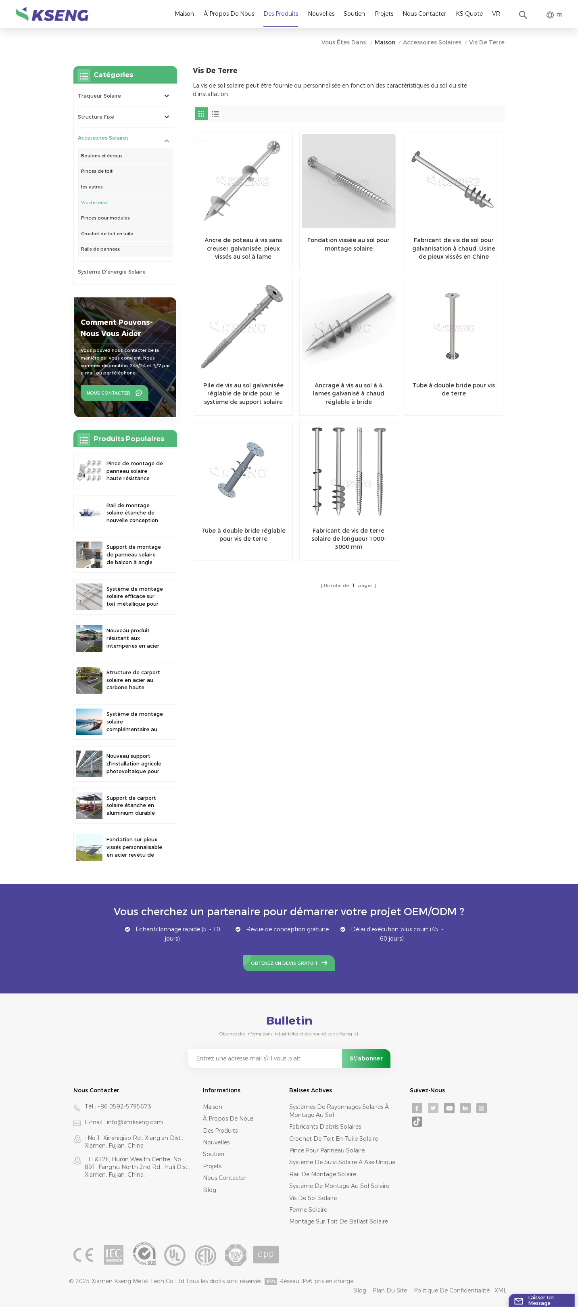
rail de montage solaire (322, 1174)
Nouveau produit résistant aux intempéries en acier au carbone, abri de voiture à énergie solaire (132, 638)
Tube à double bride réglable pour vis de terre (243, 534)
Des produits (280, 13)
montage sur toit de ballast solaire (338, 1221)
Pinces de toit (97, 171)
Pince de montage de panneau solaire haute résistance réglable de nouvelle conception (134, 471)
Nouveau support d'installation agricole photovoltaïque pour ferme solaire (133, 764)
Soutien (354, 13)
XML (501, 1290)
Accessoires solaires (432, 42)
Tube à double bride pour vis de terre (454, 389)
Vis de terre (94, 202)
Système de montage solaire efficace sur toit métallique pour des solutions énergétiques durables (134, 597)
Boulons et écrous (102, 156)
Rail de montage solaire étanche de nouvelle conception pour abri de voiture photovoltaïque (132, 513)
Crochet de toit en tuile (107, 233)
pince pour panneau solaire (327, 1150)
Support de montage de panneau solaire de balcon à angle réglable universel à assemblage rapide (133, 555)
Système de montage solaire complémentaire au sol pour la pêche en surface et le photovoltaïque (134, 722)
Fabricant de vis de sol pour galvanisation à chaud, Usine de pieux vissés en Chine (453, 248)
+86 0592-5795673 (124, 1106)
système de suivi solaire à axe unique (342, 1162)
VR (496, 13)
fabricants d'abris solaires (325, 1126)
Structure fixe (96, 117)
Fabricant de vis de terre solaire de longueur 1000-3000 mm (348, 539)
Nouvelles (321, 13)
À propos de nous (229, 13)
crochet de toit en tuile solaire (333, 1138)
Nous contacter (424, 13)
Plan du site (390, 1290)
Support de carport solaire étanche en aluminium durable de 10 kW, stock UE (131, 806)
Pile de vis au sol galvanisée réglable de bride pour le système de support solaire (243, 394)
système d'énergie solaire (112, 272)
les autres (92, 187)
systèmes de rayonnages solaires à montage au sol (339, 1111)
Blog (209, 1190)
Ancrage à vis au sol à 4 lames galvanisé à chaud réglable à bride (348, 394)
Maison (184, 13)
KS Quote (469, 13)
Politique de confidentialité (452, 1290)
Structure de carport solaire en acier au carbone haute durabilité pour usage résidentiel (133, 680)
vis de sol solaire (313, 1198)
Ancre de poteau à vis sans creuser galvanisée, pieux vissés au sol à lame (243, 248)
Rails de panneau (101, 249)
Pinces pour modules (105, 218)
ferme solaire (308, 1209)
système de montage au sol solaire (339, 1186)
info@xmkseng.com (135, 1122)
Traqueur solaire (99, 96)
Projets (384, 13)
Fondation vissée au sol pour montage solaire (348, 244)
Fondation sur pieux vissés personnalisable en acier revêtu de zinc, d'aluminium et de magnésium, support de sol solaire (134, 847)
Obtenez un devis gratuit (284, 963)
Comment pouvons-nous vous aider (117, 328)
